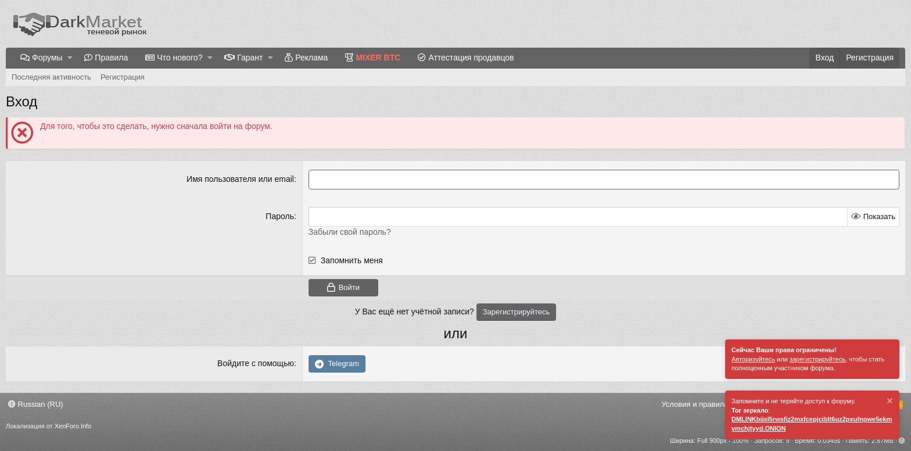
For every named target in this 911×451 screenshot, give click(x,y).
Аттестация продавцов (471, 57)
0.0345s (828, 440)
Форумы (47, 57)
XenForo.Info (73, 426)
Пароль (280, 216)
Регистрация (123, 77)
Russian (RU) (35, 404)
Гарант (250, 57)
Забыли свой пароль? (350, 232)
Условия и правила (694, 404)
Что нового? (179, 57)
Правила (111, 57)
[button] (70, 58)
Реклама (311, 57)
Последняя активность (51, 77)
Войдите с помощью (255, 363)
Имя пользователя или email (240, 179)
